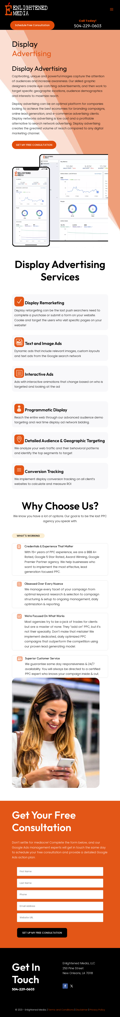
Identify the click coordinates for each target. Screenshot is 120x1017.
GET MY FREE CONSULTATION (34, 145)
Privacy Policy (97, 1009)
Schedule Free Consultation (32, 25)
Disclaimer (82, 1009)
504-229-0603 (23, 989)
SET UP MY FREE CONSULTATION (42, 933)
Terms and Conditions (61, 1009)
